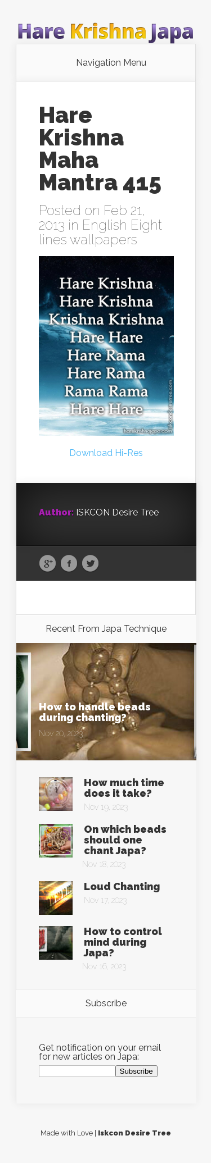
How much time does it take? (124, 788)
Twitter (90, 564)
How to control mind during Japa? (123, 942)
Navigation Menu (111, 62)
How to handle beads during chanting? (95, 712)
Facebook (69, 564)
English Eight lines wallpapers (100, 232)
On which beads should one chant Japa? (125, 839)
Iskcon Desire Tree (134, 1133)
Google (47, 564)
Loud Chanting (122, 886)
